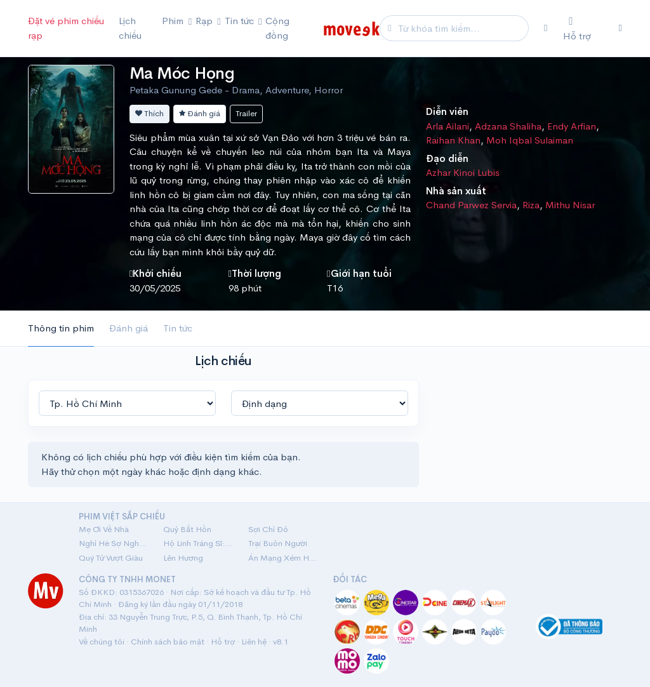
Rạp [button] (205, 21)
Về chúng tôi (101, 641)
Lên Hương (183, 557)
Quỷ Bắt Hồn (187, 529)
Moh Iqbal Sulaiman (529, 140)
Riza (531, 205)
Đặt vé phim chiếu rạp (66, 28)
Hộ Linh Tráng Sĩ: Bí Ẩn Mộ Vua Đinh (197, 543)
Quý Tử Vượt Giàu (111, 557)
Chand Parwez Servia (471, 205)
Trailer (246, 113)
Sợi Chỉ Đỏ (268, 529)
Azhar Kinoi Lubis (463, 172)
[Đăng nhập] (620, 28)
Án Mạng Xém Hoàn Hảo (282, 557)
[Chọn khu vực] (545, 28)
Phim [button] (174, 21)
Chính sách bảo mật (167, 641)
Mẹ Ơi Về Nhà (104, 529)
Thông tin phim (61, 328)
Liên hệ (254, 641)
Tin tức (177, 328)
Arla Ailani (447, 126)
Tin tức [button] (240, 21)
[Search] (461, 28)
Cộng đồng (277, 28)
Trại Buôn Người (277, 543)
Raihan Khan (453, 140)
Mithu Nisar (570, 205)
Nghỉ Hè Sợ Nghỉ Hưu (113, 543)
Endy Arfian (571, 126)
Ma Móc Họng (181, 73)
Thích (149, 113)
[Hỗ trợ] (583, 28)
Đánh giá (199, 113)
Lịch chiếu (130, 28)
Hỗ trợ (223, 641)
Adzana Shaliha (508, 126)
